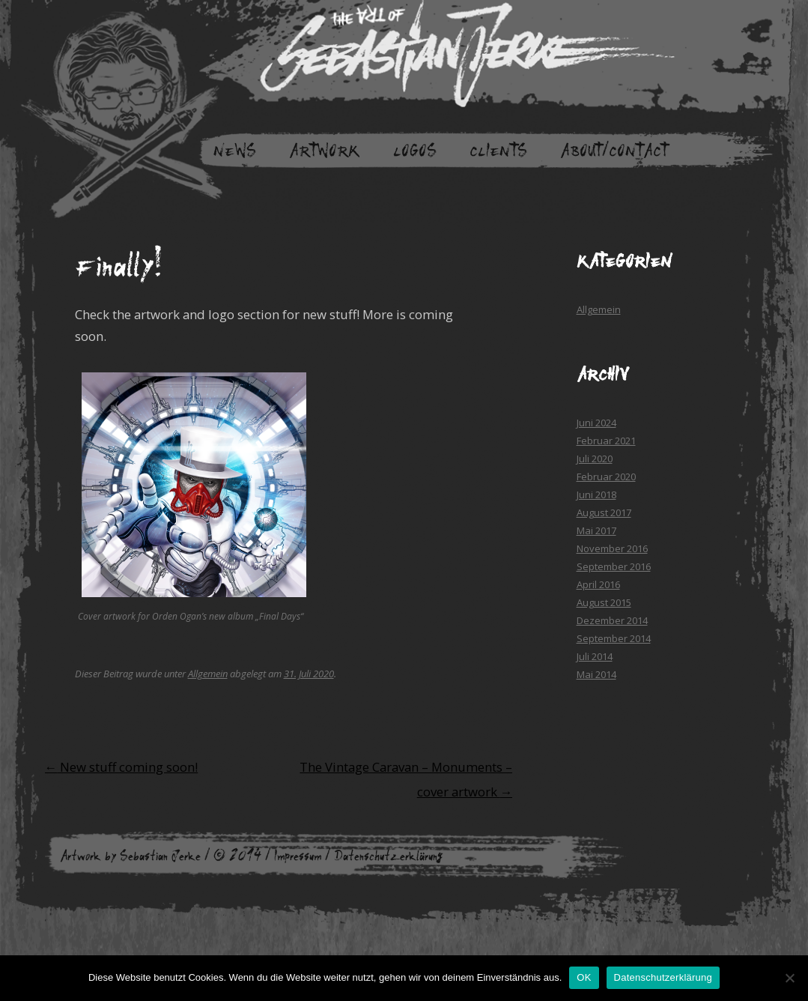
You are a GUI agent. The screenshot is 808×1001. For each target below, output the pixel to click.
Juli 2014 (595, 656)
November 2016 (612, 548)
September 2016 (614, 566)
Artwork (324, 150)
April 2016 (598, 584)
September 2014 (614, 638)
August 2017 (604, 512)
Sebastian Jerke (160, 855)
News (234, 150)
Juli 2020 (595, 458)
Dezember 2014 (612, 620)
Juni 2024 (596, 422)
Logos (415, 150)
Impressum (297, 855)
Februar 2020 (606, 476)
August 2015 (604, 602)
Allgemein (208, 673)
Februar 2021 (606, 440)
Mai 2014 (596, 674)
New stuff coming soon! (121, 766)
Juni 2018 (596, 494)
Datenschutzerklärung (388, 855)
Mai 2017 (596, 530)
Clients (498, 150)
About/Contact (614, 150)
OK (584, 977)
